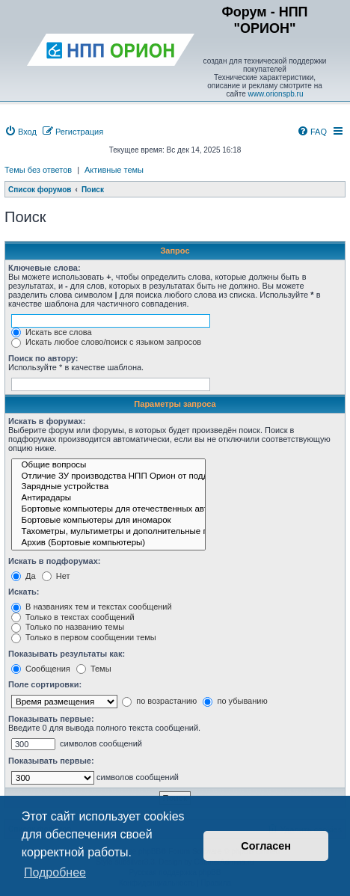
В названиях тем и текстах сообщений (91, 606)
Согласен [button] (266, 846)
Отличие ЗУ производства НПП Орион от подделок (108, 476)
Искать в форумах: (46, 421)
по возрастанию (159, 700)
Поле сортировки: (45, 684)
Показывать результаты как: (66, 653)
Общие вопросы (108, 465)
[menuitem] (20, 132)
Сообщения (40, 668)
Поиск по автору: (43, 358)
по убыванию (235, 700)
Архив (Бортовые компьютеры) (108, 543)
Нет (56, 575)
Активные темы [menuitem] (114, 169)
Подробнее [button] (55, 872)
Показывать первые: (51, 718)
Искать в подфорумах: (54, 560)
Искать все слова (51, 332)
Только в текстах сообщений (73, 617)
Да (23, 575)
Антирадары (108, 498)
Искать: (23, 591)
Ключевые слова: (44, 267)
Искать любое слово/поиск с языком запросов (106, 341)
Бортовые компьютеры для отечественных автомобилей (108, 509)
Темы (93, 668)
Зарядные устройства (108, 487)
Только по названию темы (67, 626)
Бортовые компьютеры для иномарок (108, 521)
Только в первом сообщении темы (83, 637)
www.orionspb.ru (276, 94)
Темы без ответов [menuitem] (38, 169)
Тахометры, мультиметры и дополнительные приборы (108, 532)
